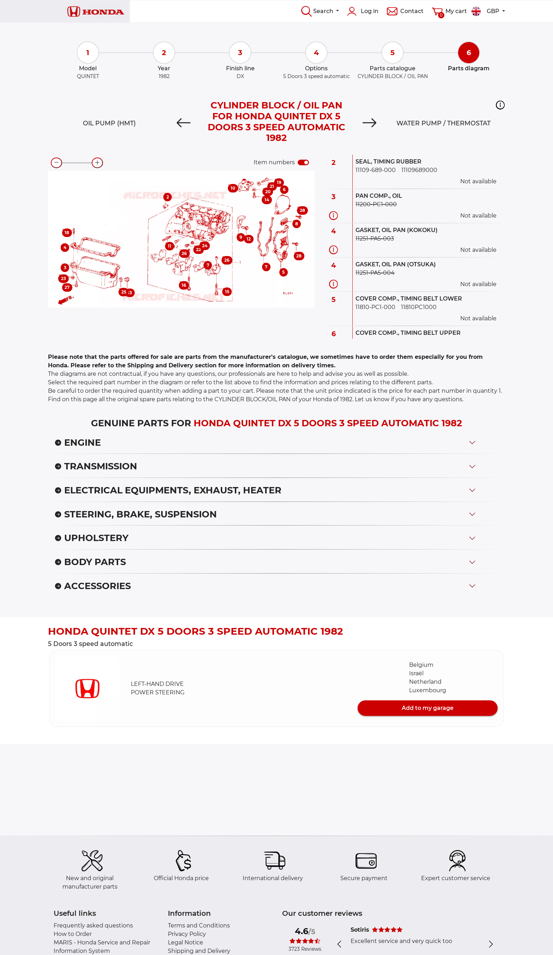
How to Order (73, 934)
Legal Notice (185, 942)
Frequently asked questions (93, 925)
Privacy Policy (187, 934)
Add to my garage (428, 708)
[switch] (303, 162)
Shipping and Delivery (199, 951)
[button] (500, 105)
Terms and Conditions (199, 925)
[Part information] (333, 215)
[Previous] (183, 123)
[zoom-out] (56, 163)
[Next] (369, 123)
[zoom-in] (97, 163)
